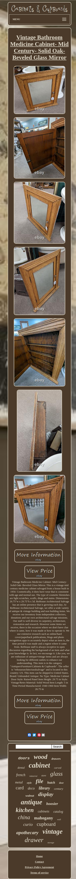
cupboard (46, 824)
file (39, 781)
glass (56, 773)
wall (59, 819)
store (43, 775)
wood (40, 756)
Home (39, 856)
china (24, 817)
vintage (53, 831)
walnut (30, 795)
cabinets (43, 811)
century (58, 788)
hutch (51, 782)
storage (50, 842)
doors (24, 758)
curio (28, 824)
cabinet (39, 765)
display (45, 794)
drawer (34, 839)
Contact (39, 861)
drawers (56, 758)
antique (31, 802)
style (29, 782)
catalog (58, 811)
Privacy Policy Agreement (39, 867)
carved (57, 767)
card (20, 787)
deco (31, 788)
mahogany (43, 818)
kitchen (25, 810)
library (44, 788)
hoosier (52, 804)
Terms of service (39, 872)
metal (19, 782)
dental (21, 767)
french (20, 775)
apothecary (27, 832)
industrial (33, 776)
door (61, 782)
